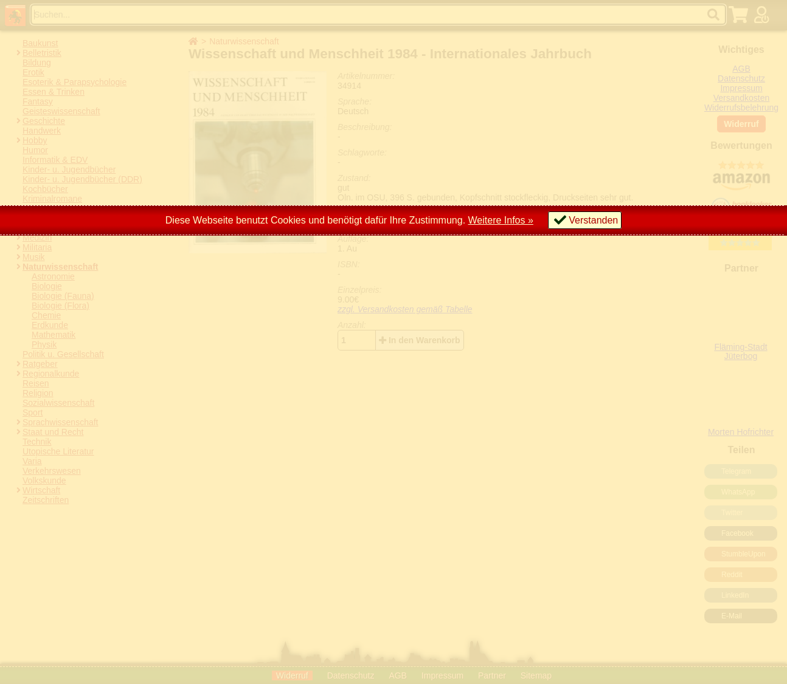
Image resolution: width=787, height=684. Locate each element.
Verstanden (593, 220)
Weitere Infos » (500, 220)
